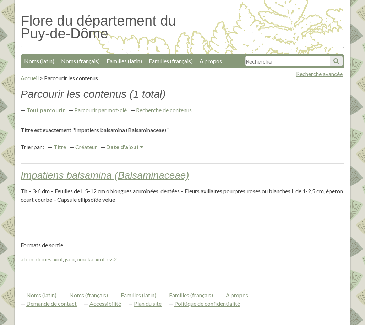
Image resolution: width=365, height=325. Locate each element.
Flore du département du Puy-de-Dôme (98, 27)
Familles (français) (171, 61)
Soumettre (336, 61)
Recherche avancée (319, 73)
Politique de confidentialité (207, 303)
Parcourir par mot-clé (100, 110)
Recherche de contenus (164, 110)
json (70, 259)
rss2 (112, 259)
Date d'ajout (123, 146)
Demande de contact (51, 303)
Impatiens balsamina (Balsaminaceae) (105, 175)
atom (27, 259)
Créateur (86, 146)
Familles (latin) (124, 61)
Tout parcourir (45, 110)
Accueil (30, 78)
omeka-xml (90, 259)
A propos (211, 61)
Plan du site (148, 303)
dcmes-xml (49, 259)
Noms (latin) (39, 61)
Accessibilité (105, 303)
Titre (60, 146)
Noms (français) (80, 61)
